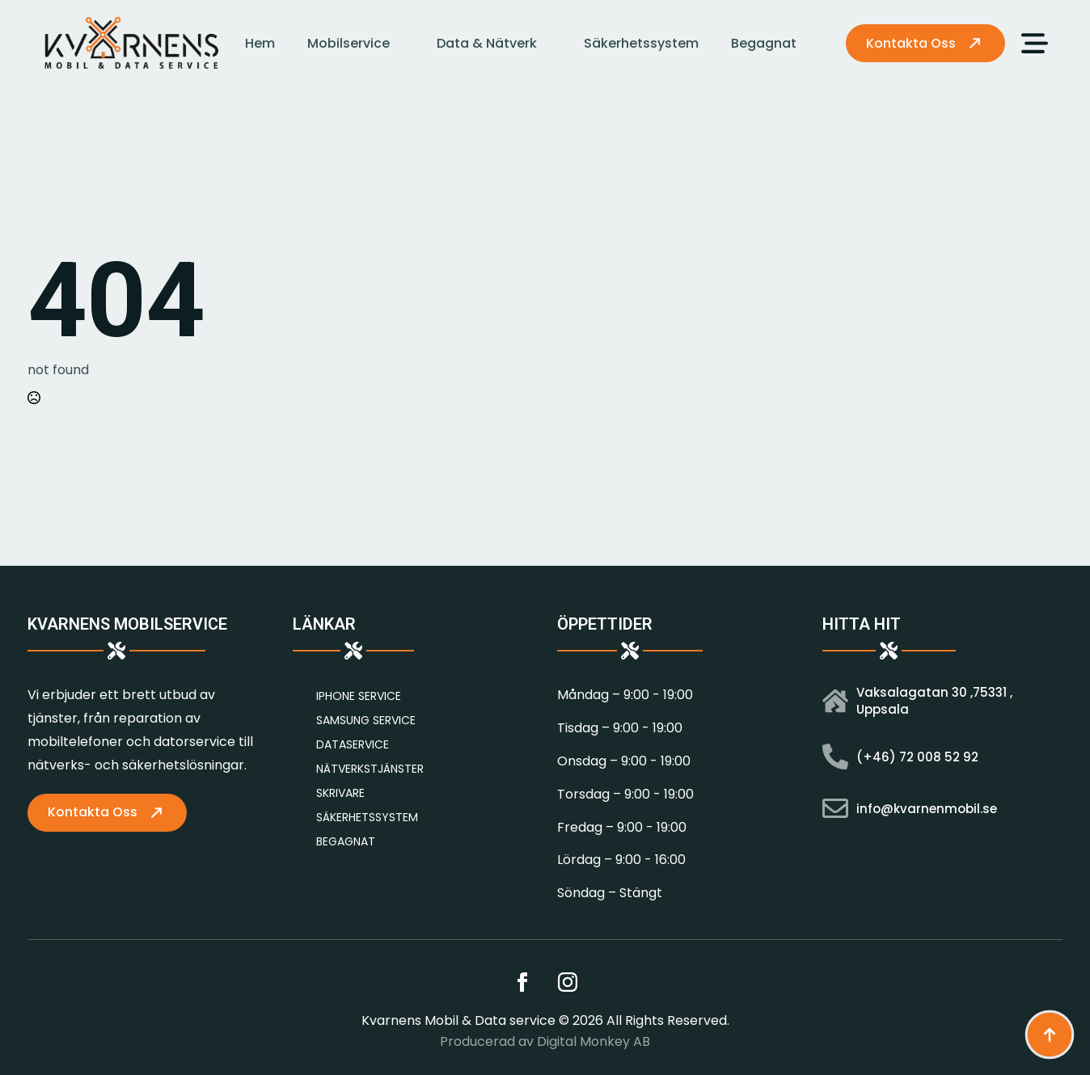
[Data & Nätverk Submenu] (552, 43)
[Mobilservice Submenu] (405, 43)
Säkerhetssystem (641, 43)
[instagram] (567, 982)
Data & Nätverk (487, 43)
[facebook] (522, 982)
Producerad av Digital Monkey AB (545, 1042)
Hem (260, 43)
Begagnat (763, 43)
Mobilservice (348, 43)
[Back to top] (1049, 1034)
